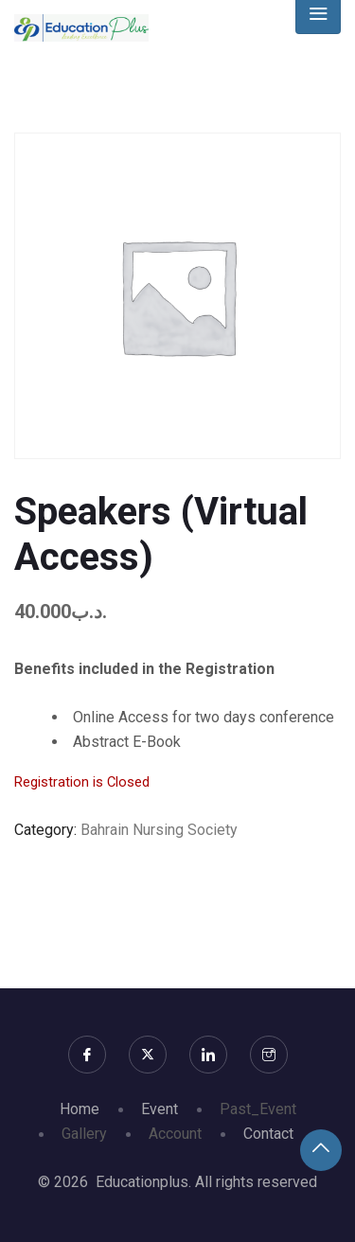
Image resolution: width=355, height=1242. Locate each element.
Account (175, 1134)
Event (159, 1109)
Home (79, 1109)
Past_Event (258, 1109)
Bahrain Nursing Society (159, 830)
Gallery (84, 1134)
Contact (268, 1134)
